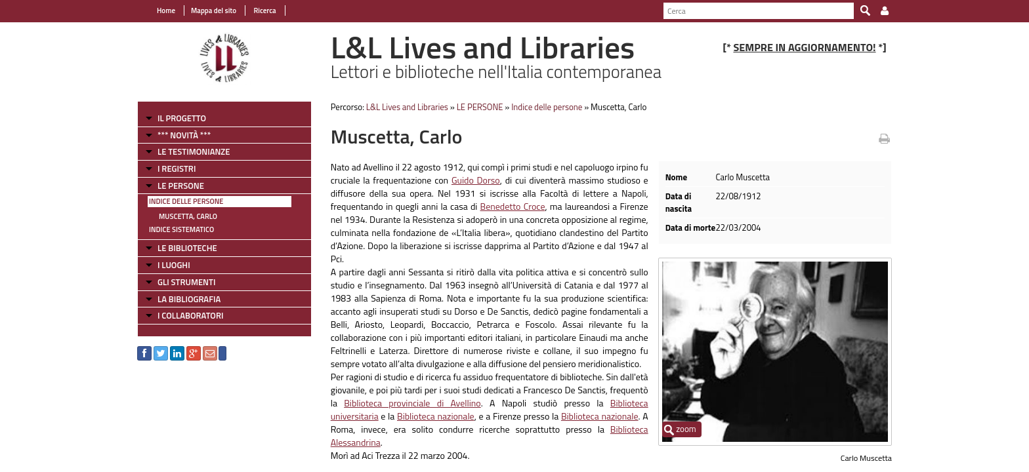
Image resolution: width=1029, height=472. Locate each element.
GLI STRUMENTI (186, 281)
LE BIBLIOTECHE (187, 247)
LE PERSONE (181, 185)
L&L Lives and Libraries (407, 106)
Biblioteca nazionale (435, 416)
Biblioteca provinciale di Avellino (412, 403)
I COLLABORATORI (190, 315)
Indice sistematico (181, 229)
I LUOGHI (174, 264)
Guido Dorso (476, 180)
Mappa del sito (213, 10)
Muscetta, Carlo (188, 216)
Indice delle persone (186, 201)
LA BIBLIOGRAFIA (189, 298)
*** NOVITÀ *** (184, 135)
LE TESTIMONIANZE (194, 151)
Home (166, 10)
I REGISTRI (177, 168)
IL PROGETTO (182, 118)
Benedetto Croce (512, 206)
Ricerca (264, 10)
